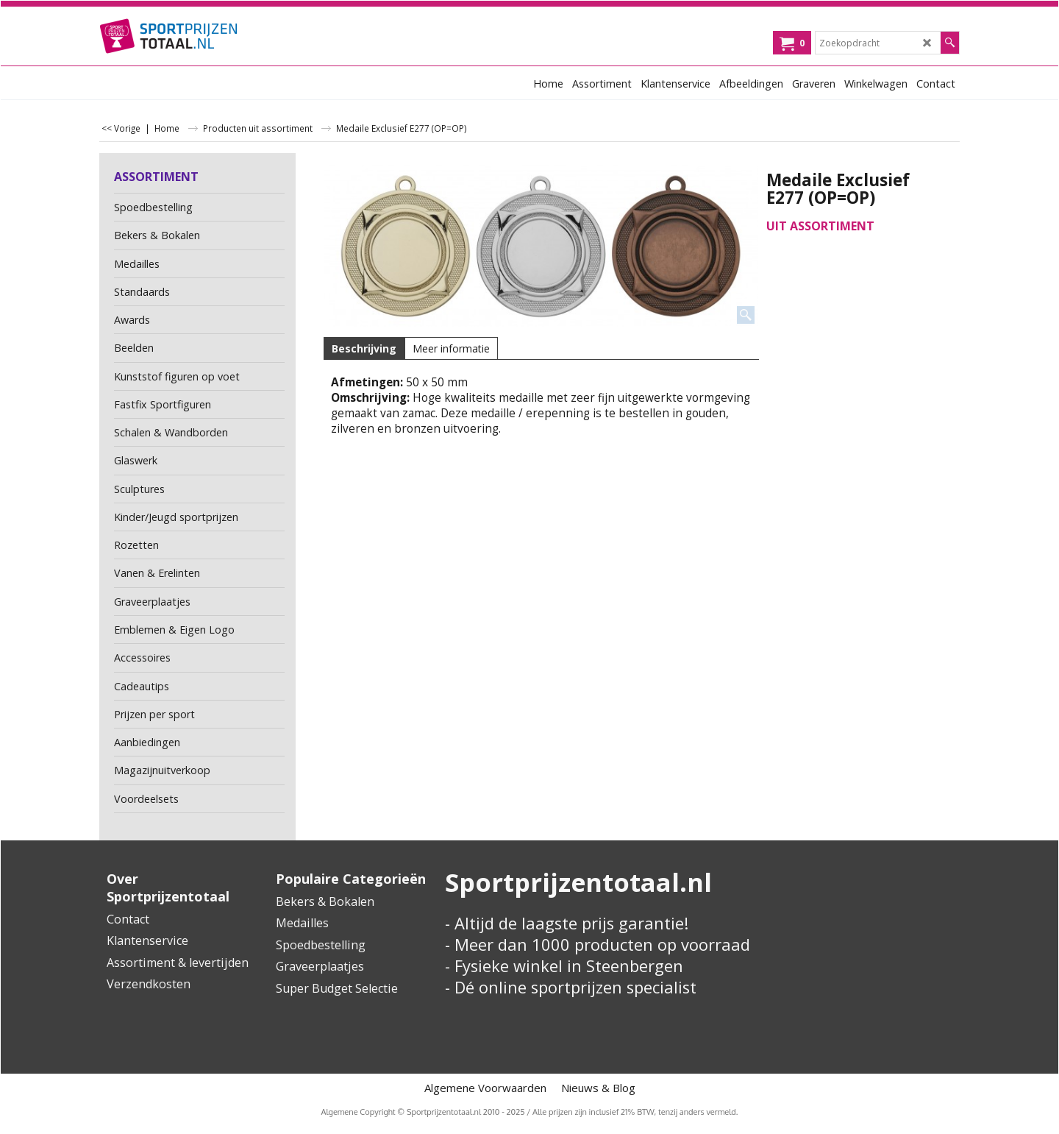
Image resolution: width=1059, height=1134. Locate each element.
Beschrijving (364, 348)
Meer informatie (451, 348)
